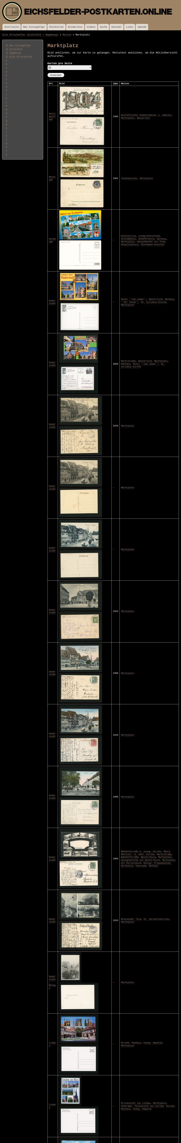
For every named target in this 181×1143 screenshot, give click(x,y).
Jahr (115, 83)
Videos (91, 27)
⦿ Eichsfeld (14, 49)
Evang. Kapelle (153, 1042)
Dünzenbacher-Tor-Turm (151, 241)
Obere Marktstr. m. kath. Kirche (145, 853)
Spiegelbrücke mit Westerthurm (140, 860)
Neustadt (52, 178)
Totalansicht (129, 178)
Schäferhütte (146, 239)
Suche (103, 27)
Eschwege (52, 240)
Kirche (125, 1042)
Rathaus (161, 239)
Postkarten (56, 27)
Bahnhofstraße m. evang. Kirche (141, 851)
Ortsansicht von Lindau (135, 1103)
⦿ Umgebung (13, 53)
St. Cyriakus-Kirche (153, 302)
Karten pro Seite (60, 63)
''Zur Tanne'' (129, 302)
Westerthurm (148, 857)
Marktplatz (127, 118)
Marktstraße (128, 361)
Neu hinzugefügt (34, 27)
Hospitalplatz (129, 244)
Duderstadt (52, 302)
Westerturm (155, 299)
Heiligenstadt (52, 116)
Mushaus (136, 1042)
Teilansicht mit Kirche (149, 1106)
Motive (67, 34)
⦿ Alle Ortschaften (19, 57)
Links (129, 27)
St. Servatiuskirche (156, 919)
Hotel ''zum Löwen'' (133, 299)
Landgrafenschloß (149, 236)
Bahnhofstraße (129, 857)
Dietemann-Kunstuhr (153, 244)
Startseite (11, 27)
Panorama (141, 866)
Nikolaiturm (128, 236)
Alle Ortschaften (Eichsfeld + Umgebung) (30, 34)
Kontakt (116, 27)
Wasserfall (143, 118)
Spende (142, 27)
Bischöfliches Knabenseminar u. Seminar (146, 115)
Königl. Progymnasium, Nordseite (146, 864)
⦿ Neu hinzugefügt (18, 45)
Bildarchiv (75, 27)
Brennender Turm (131, 919)
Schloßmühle (128, 239)
